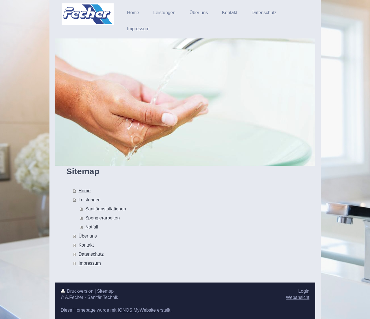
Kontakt (86, 245)
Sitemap (105, 291)
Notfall (91, 227)
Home (85, 190)
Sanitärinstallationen (105, 208)
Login (303, 291)
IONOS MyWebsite (137, 310)
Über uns (88, 236)
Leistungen (90, 199)
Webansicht (297, 297)
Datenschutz (91, 254)
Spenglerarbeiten (102, 217)
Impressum (90, 263)
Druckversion (78, 291)
